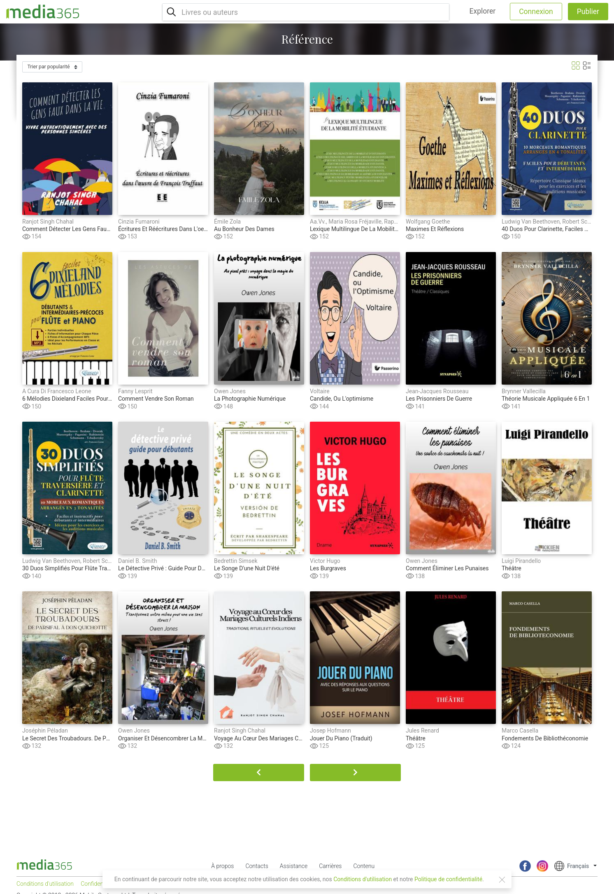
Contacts (256, 866)
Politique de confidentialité (448, 879)
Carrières (330, 866)
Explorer (483, 11)
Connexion (536, 11)
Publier (588, 11)
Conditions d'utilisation (362, 879)
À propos (222, 866)
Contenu (363, 866)
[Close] (502, 880)
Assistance (293, 866)
